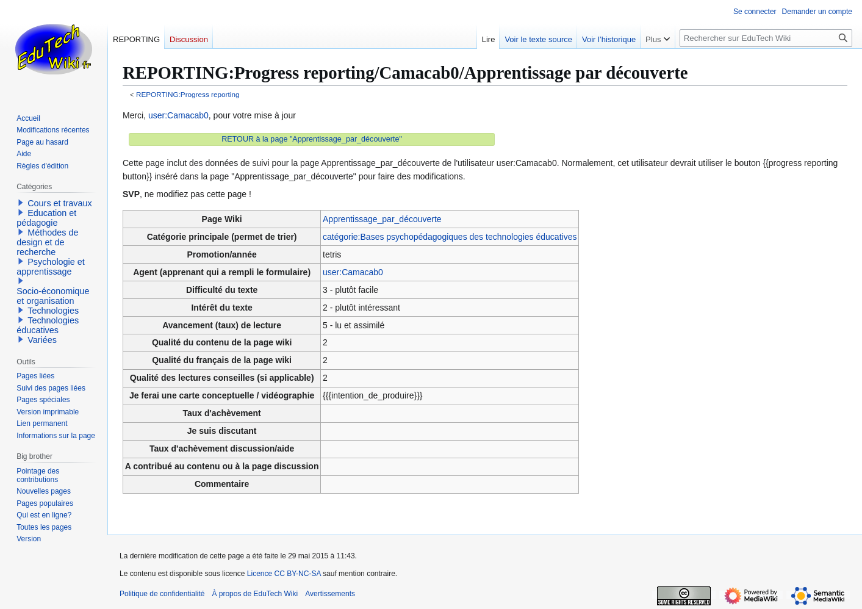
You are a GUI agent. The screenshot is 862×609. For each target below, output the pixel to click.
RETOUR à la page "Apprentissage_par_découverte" (311, 139)
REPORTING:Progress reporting (188, 94)
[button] (20, 202)
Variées (42, 340)
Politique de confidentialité (162, 593)
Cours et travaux (59, 203)
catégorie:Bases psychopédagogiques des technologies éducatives (449, 237)
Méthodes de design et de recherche (47, 242)
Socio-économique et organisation (52, 296)
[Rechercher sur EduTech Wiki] (766, 38)
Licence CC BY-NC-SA (284, 573)
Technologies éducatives (47, 325)
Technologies (53, 310)
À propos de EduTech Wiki (255, 593)
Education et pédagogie (46, 218)
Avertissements (330, 593)
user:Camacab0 (178, 115)
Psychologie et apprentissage (50, 266)
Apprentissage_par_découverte (382, 219)
